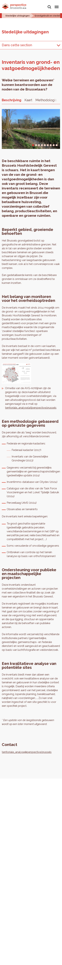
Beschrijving (11, 100)
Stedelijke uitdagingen (17, 16)
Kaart (28, 100)
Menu (56, 5)
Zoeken (49, 7)
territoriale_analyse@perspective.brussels (27, 752)
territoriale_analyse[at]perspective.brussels (30, 407)
